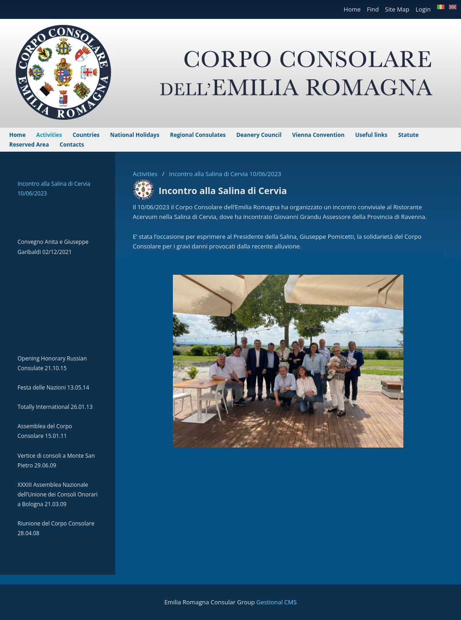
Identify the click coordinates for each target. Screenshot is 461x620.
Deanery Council (259, 135)
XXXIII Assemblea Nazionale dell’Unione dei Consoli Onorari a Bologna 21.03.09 (58, 494)
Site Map (398, 9)
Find (373, 9)
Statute (408, 135)
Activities (146, 174)
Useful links (372, 135)
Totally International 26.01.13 (55, 407)
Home (353, 9)
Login (423, 9)
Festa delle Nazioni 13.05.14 (53, 387)
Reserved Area (29, 144)
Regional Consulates (198, 135)
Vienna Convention (319, 135)
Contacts (71, 144)
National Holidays (135, 135)
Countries (86, 135)
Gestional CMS (276, 602)
